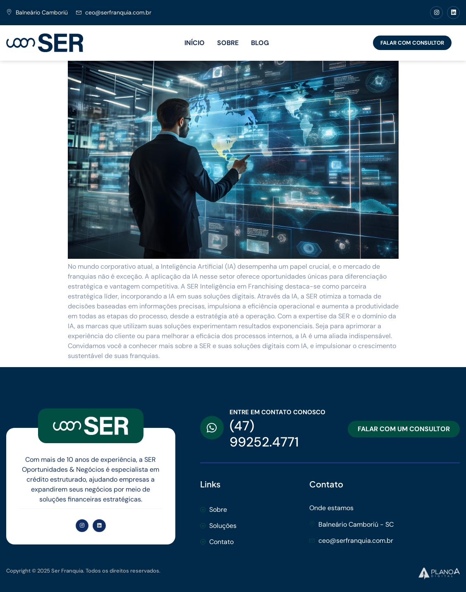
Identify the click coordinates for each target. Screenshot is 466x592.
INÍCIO (194, 42)
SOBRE (228, 42)
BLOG (260, 42)
